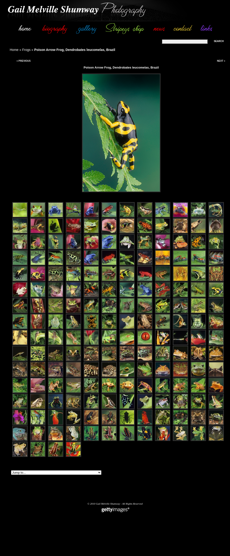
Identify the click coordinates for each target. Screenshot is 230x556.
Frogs (26, 50)
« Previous (23, 61)
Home (14, 50)
